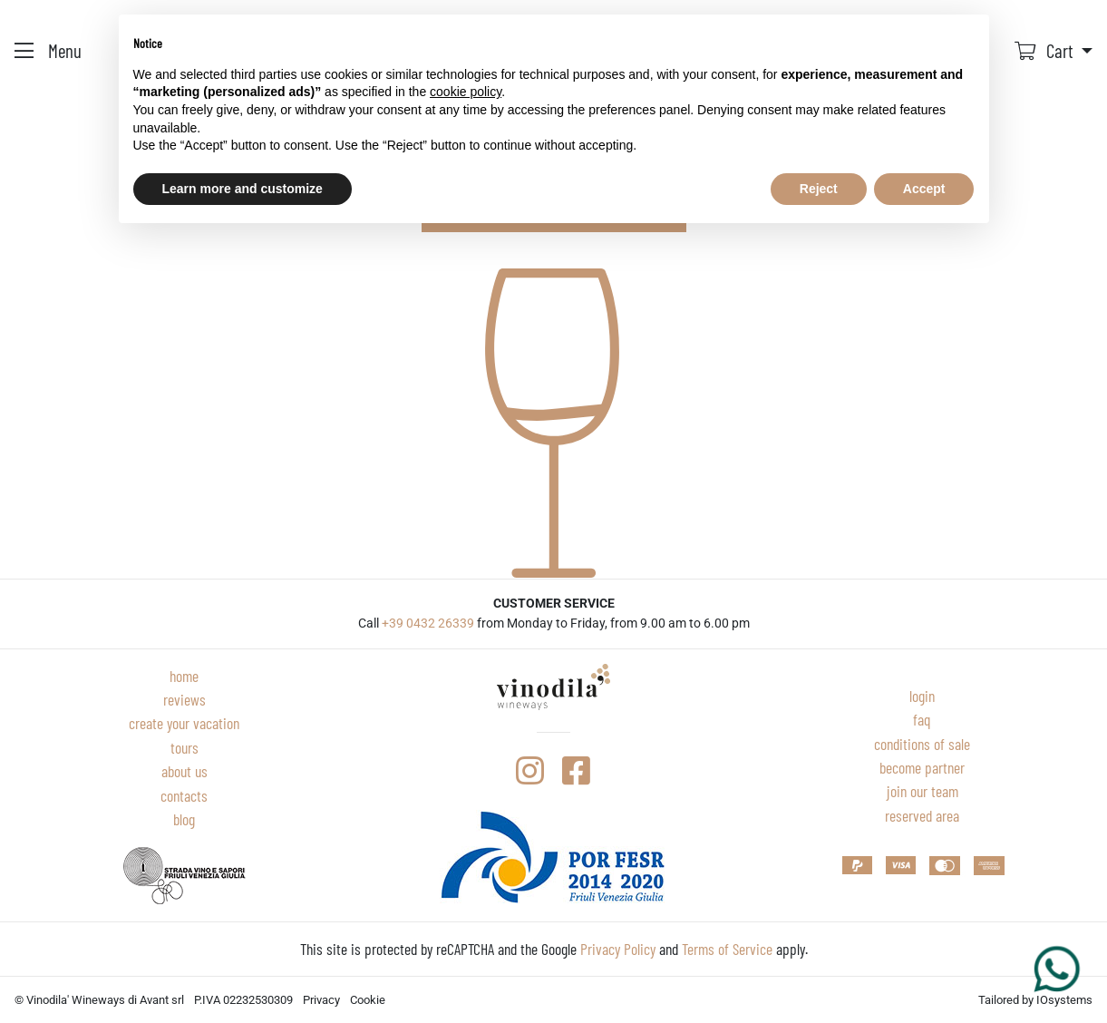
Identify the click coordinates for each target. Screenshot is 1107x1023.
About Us (184, 771)
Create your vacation (184, 723)
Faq (922, 719)
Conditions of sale (922, 744)
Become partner (922, 767)
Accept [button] (924, 188)
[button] (1053, 50)
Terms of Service (727, 949)
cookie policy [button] (465, 91)
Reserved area (922, 815)
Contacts (184, 795)
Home (184, 676)
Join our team (922, 791)
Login (922, 696)
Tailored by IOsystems (1035, 1000)
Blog (184, 819)
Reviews (184, 699)
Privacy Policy (617, 949)
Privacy (321, 1000)
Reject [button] (819, 188)
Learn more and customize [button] (242, 188)
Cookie (367, 1000)
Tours (184, 747)
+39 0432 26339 (428, 623)
